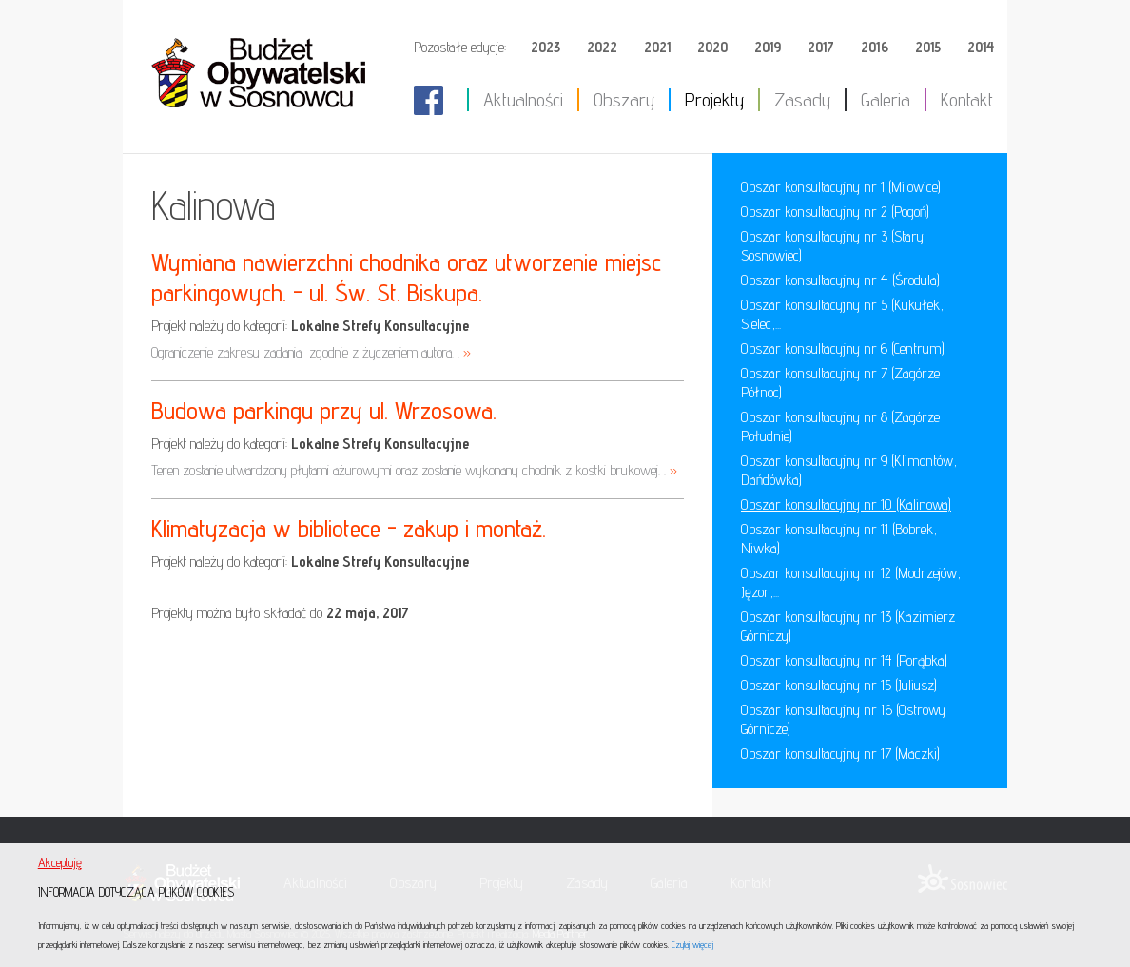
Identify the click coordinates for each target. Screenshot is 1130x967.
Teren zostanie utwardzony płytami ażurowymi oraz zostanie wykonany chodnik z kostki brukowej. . (414, 470)
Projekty (714, 99)
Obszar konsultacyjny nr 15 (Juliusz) (839, 685)
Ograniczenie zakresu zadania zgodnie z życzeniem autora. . (311, 352)
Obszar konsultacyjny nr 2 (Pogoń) (835, 212)
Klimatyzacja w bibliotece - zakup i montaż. (348, 528)
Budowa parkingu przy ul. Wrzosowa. (324, 410)
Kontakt (967, 99)
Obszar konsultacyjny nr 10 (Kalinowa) (846, 504)
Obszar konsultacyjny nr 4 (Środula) (840, 280)
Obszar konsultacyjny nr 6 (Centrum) (843, 348)
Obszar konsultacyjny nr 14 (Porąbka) (844, 660)
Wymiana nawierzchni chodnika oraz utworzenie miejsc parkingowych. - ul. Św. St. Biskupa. (406, 277)
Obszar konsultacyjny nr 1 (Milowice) (841, 187)
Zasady (802, 99)
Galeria (885, 99)
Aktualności (523, 99)
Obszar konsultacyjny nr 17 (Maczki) (840, 754)
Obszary (624, 99)
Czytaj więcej (692, 944)
